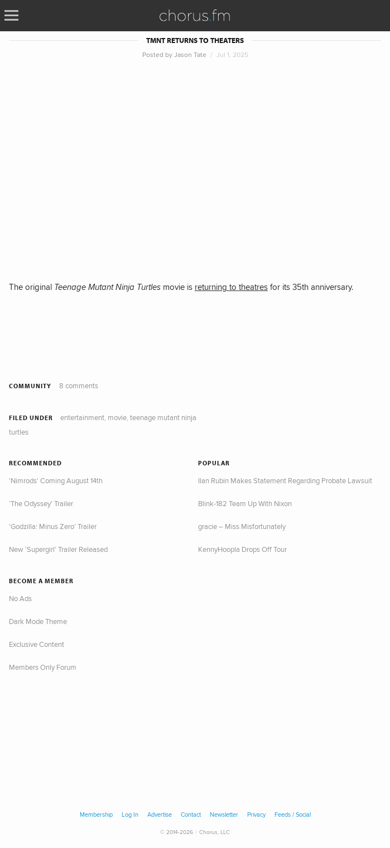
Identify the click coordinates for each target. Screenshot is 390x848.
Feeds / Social (293, 814)
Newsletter (224, 814)
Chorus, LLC (214, 832)
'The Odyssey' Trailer (41, 503)
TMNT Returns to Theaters (195, 40)
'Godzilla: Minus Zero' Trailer (53, 526)
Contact (191, 814)
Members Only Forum (42, 667)
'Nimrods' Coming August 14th (56, 480)
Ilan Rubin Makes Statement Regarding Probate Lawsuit (285, 480)
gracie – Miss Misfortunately (242, 526)
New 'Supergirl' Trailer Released (58, 549)
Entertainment (82, 417)
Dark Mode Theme (38, 621)
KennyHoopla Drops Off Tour (242, 549)
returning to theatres (231, 287)
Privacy (256, 814)
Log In (130, 814)
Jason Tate (190, 54)
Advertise (159, 814)
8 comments (78, 385)
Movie (117, 417)
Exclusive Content (36, 644)
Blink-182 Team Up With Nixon (245, 503)
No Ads (20, 598)
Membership (96, 814)
